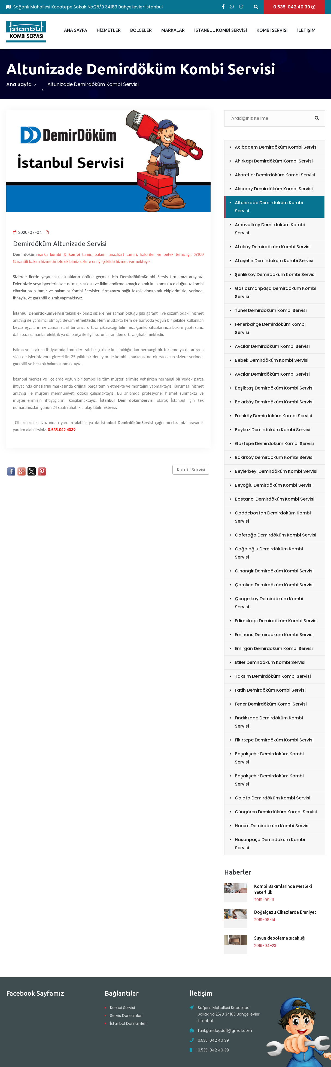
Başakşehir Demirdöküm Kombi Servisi (269, 758)
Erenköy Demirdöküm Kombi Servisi (273, 416)
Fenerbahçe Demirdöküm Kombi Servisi (270, 328)
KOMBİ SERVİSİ (272, 30)
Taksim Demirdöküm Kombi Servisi (273, 676)
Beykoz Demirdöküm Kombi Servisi (272, 430)
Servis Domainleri (126, 1015)
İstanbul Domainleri (128, 1023)
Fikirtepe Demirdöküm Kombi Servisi (274, 740)
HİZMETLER (109, 30)
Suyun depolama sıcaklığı (279, 938)
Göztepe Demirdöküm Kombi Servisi (274, 443)
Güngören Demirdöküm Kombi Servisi (276, 812)
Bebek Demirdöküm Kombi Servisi (271, 360)
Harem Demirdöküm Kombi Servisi (272, 826)
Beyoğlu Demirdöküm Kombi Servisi (273, 485)
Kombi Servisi (191, 470)
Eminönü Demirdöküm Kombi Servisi (274, 634)
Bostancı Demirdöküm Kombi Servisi (274, 499)
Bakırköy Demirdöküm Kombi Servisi (274, 402)
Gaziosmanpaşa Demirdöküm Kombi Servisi (275, 292)
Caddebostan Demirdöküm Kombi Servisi (273, 517)
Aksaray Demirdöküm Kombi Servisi (274, 189)
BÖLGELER (141, 30)
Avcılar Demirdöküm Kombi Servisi (272, 346)
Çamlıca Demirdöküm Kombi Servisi (274, 585)
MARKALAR (173, 30)
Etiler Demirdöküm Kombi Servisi (270, 662)
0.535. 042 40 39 (213, 1040)
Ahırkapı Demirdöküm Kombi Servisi (274, 161)
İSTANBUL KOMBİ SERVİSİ (220, 30)
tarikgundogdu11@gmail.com (225, 1030)
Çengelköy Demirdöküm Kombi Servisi (269, 603)
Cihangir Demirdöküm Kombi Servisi (274, 571)
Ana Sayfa (19, 84)
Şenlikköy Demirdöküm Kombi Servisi (275, 274)
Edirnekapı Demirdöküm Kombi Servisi (276, 621)
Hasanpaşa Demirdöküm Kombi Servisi (270, 843)
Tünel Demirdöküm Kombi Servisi (271, 310)
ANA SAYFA (75, 30)
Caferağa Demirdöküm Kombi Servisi (275, 535)
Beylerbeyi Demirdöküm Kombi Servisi (276, 471)
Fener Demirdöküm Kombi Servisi (271, 704)
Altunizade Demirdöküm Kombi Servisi (269, 207)
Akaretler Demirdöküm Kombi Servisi (275, 175)
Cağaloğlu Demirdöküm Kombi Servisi (269, 553)
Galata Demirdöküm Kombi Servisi (272, 798)
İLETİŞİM (306, 30)
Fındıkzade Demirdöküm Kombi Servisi (269, 722)
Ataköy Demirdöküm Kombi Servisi (273, 247)
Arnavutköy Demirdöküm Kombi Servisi (270, 229)
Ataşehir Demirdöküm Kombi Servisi (274, 260)
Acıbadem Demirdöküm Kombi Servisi (276, 147)
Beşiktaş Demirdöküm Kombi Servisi (274, 388)
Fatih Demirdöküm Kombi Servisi (270, 690)
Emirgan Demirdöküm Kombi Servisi (274, 648)
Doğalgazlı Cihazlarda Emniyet (285, 912)
